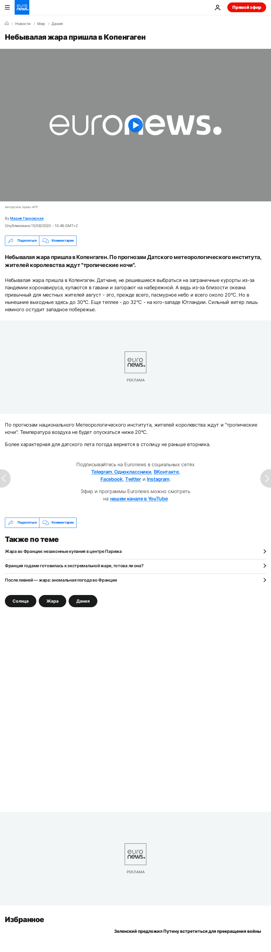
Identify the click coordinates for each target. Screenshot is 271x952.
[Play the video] (135, 125)
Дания (57, 24)
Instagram (158, 479)
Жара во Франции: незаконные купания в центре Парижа (63, 551)
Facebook (111, 479)
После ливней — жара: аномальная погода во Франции (61, 579)
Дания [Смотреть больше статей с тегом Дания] (83, 600)
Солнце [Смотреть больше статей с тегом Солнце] (21, 600)
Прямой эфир (246, 7)
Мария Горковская (26, 218)
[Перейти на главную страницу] (22, 7)
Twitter (133, 479)
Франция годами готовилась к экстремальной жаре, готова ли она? (74, 565)
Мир (41, 24)
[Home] (7, 23)
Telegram (101, 472)
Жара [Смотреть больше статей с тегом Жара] (52, 600)
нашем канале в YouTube (139, 499)
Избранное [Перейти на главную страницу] (24, 919)
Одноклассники (132, 472)
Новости (23, 24)
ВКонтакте (166, 472)
